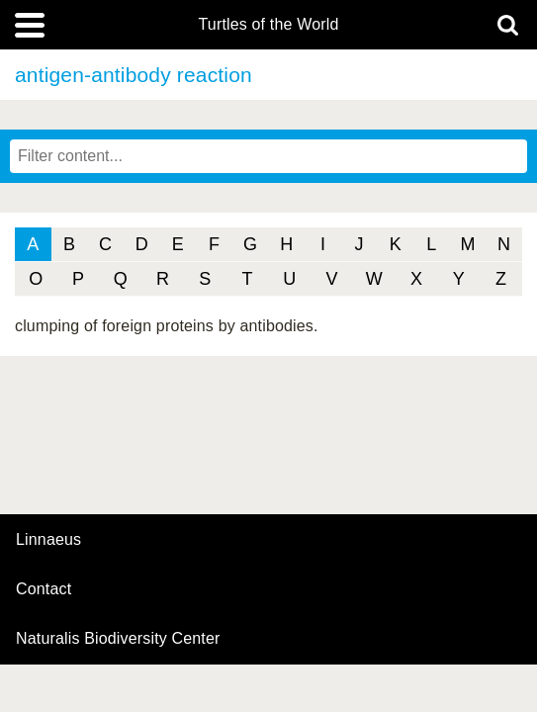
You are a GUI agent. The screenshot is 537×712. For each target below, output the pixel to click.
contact (43, 588)
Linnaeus (48, 540)
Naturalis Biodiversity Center (118, 639)
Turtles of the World (269, 25)
